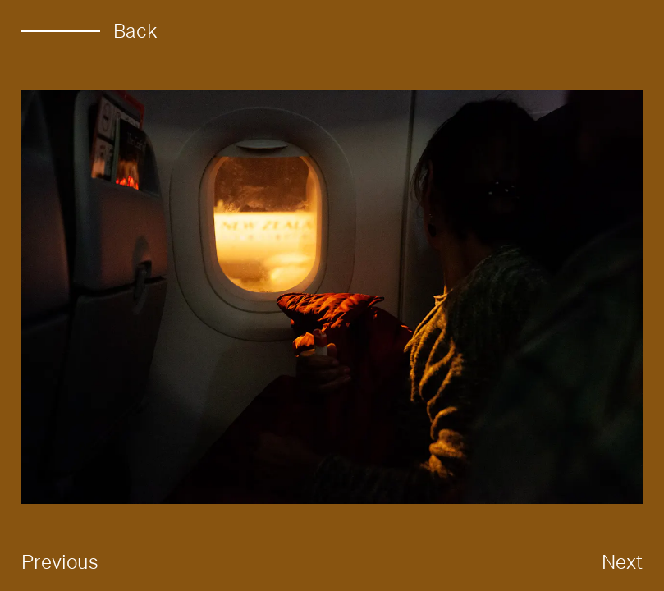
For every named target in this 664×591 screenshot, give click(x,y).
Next (622, 561)
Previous (59, 561)
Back (89, 31)
